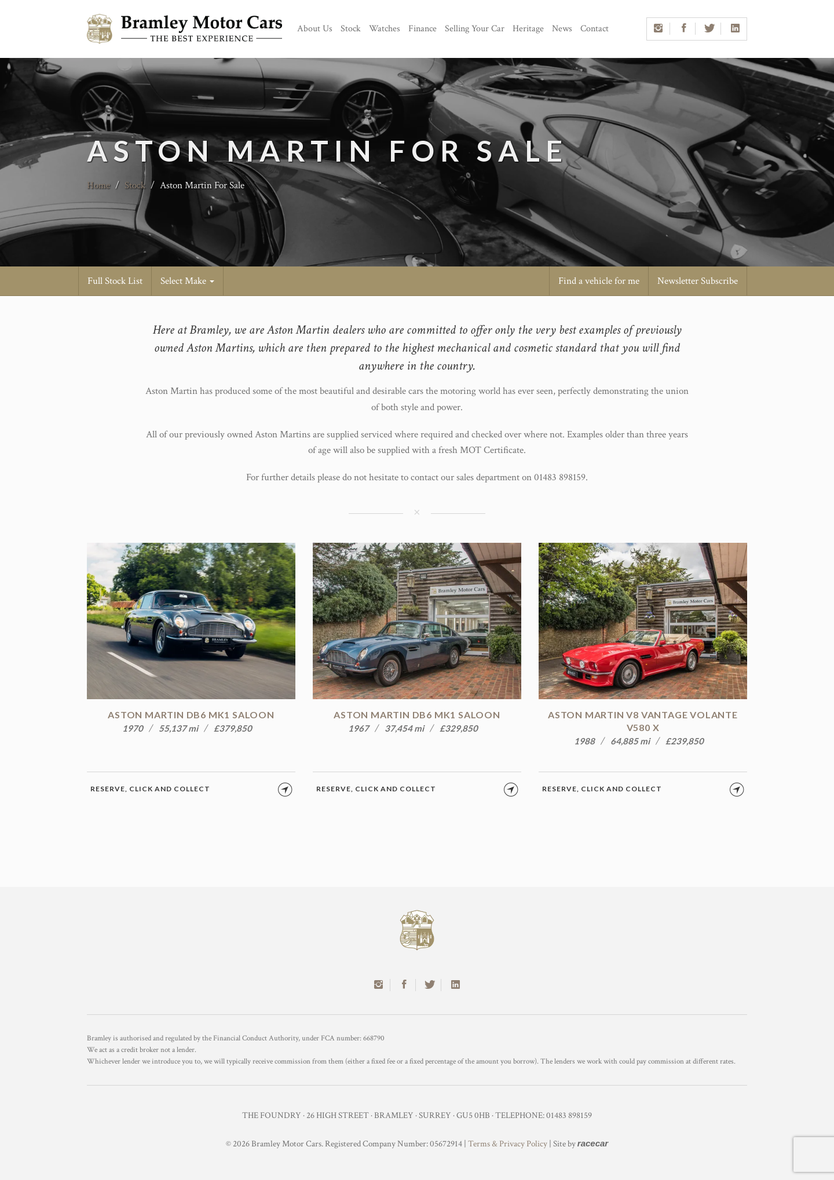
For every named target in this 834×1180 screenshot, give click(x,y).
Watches (384, 29)
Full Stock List (114, 281)
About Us (314, 29)
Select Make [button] (187, 281)
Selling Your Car (474, 29)
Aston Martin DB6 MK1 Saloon (191, 714)
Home (98, 185)
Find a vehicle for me (598, 281)
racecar (592, 1143)
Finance (422, 29)
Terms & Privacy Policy (507, 1143)
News (562, 29)
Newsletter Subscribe (697, 281)
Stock (351, 29)
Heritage (528, 29)
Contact (594, 29)
